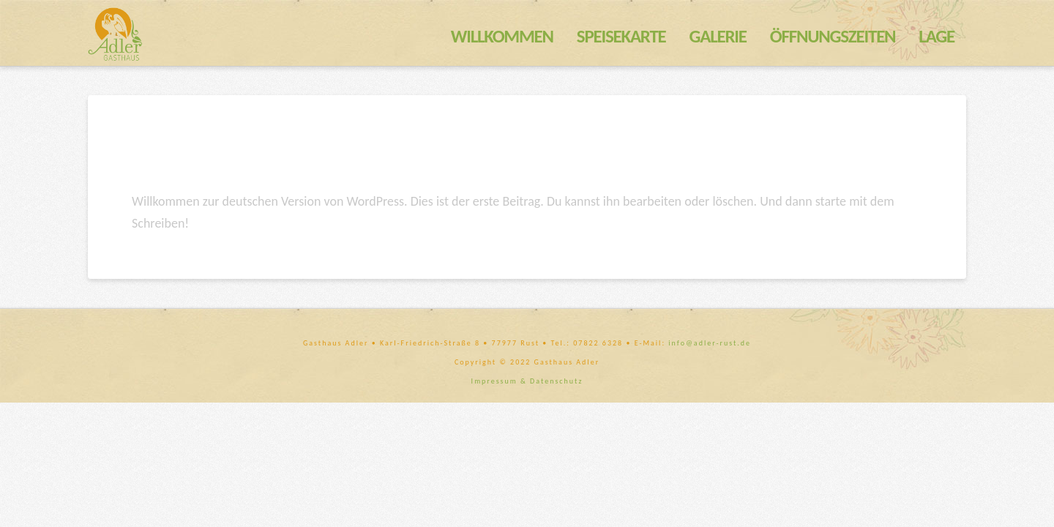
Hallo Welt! (203, 156)
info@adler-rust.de (709, 343)
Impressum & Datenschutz (527, 381)
